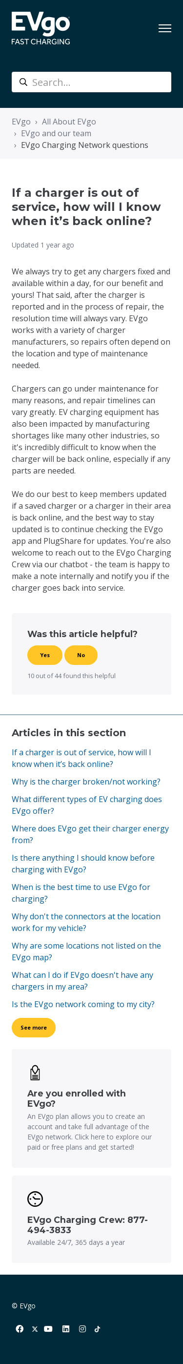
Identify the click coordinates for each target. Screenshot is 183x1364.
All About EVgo (69, 121)
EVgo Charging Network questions (84, 145)
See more (33, 1027)
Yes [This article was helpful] (45, 655)
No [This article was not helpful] (81, 655)
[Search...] (91, 82)
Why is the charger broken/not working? (86, 781)
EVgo (21, 121)
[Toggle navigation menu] (165, 28)
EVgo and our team (56, 133)
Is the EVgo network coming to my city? (83, 1004)
